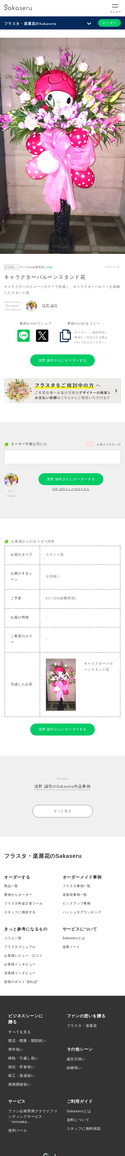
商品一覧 (11, 886)
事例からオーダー (18, 895)
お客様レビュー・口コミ (23, 956)
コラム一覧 (13, 938)
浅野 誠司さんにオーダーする (62, 360)
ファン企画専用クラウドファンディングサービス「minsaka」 (32, 1116)
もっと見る (63, 811)
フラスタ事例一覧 (77, 886)
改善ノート (71, 947)
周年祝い (15, 1049)
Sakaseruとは (74, 938)
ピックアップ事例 (77, 903)
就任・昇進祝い (21, 1067)
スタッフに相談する (20, 912)
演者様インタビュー (20, 973)
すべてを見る (19, 1032)
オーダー (109, 23)
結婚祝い (74, 1068)
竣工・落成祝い (21, 1076)
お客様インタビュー (20, 964)
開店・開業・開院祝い (27, 1041)
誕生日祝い (76, 1059)
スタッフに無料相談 (84, 1129)
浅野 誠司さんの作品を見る (71, 489)
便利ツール (17, 1130)
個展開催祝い (19, 1084)
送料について (78, 1120)
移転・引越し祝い (23, 1058)
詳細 (49, 267)
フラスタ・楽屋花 (82, 1026)
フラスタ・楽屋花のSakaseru (30, 24)
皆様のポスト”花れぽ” (21, 982)
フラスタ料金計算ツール (23, 903)
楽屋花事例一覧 (75, 895)
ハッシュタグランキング (82, 912)
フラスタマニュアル (20, 947)
